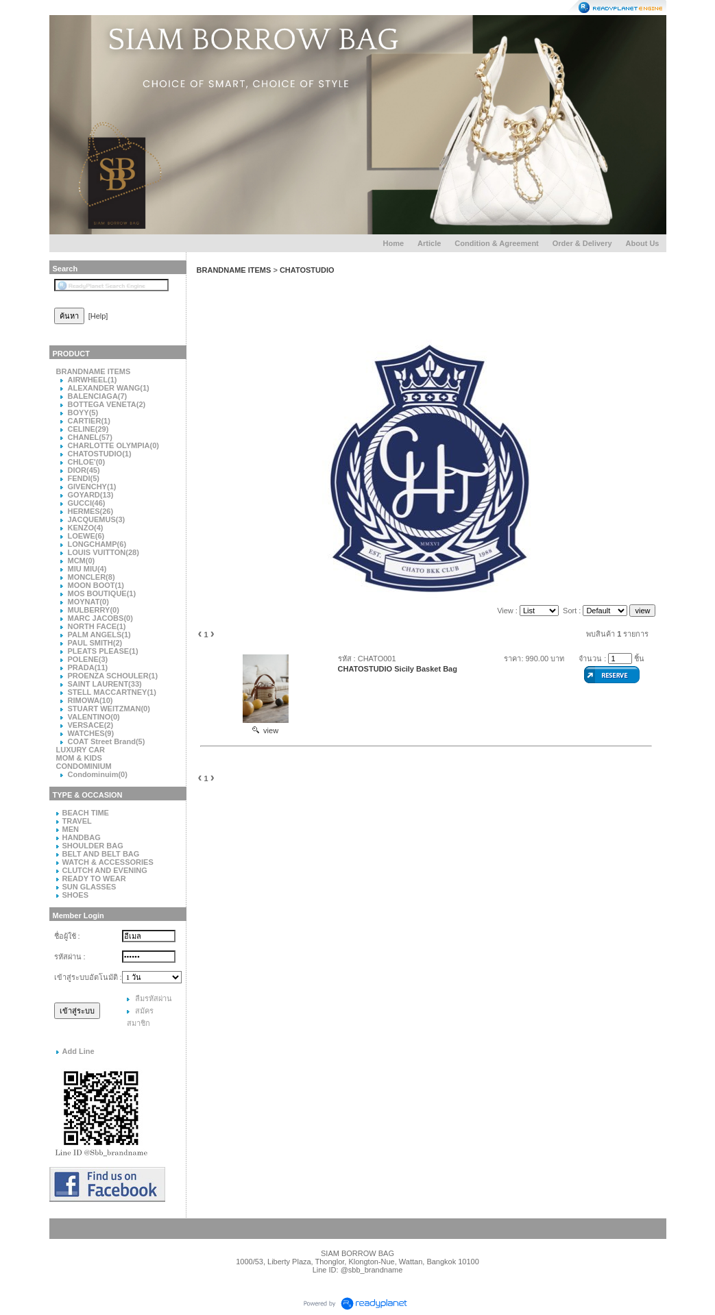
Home (393, 243)
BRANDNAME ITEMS (234, 270)
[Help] (98, 316)
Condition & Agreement (496, 243)
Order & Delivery (582, 243)
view (265, 730)
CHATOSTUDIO (307, 270)
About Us (642, 243)
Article (429, 243)
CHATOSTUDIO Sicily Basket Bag (397, 669)
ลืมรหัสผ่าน (153, 998)
